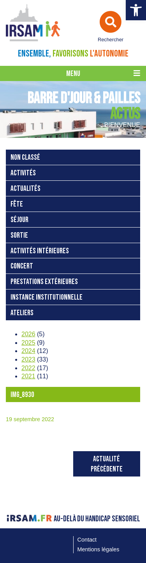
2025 (28, 342)
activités (23, 173)
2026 (28, 334)
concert (22, 266)
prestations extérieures (44, 281)
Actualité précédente (107, 464)
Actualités (25, 188)
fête (17, 204)
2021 (28, 376)
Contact (87, 540)
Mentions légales (98, 549)
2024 (28, 351)
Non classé (25, 157)
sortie (19, 235)
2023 (28, 359)
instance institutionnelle (47, 297)
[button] (136, 10)
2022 (28, 368)
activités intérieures (40, 251)
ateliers (22, 313)
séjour (19, 219)
